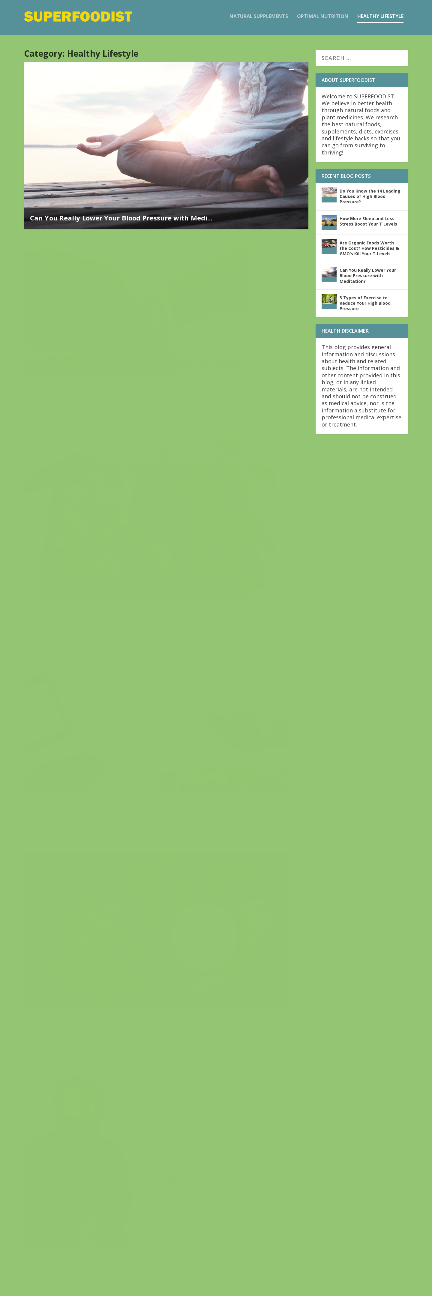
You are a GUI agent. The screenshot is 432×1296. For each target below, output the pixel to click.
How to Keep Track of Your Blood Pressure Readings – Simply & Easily (90, 486)
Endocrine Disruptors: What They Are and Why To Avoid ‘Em (238, 1024)
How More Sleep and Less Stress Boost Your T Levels (368, 220)
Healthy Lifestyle (380, 18)
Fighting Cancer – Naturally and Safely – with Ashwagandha (84, 1166)
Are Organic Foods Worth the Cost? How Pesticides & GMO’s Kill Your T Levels (369, 247)
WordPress (122, 1289)
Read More (50, 382)
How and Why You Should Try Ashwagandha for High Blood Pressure (225, 504)
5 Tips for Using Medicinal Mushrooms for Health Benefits (229, 343)
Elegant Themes (65, 1289)
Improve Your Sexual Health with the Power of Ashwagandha (238, 1188)
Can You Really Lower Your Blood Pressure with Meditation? (231, 682)
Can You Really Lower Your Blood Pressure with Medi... (121, 217)
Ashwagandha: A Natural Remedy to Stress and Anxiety (91, 343)
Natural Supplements (259, 18)
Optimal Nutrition (322, 18)
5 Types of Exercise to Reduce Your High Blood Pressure (88, 833)
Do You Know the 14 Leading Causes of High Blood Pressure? (90, 999)
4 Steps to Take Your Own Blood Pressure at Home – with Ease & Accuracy (229, 853)
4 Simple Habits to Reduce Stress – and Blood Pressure (87, 660)
